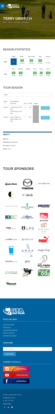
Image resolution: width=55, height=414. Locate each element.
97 (41, 73)
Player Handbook (10, 330)
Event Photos (8, 333)
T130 (48, 73)
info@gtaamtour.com (9, 397)
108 (35, 73)
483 (31, 60)
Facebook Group (10, 336)
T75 (20, 73)
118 (13, 73)
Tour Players (17, 22)
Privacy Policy (7, 403)
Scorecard (45, 108)
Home (4, 22)
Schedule (7, 327)
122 (40, 60)
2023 (27, 95)
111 (22, 60)
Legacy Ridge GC (15, 117)
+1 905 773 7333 (8, 400)
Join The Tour (8, 325)
